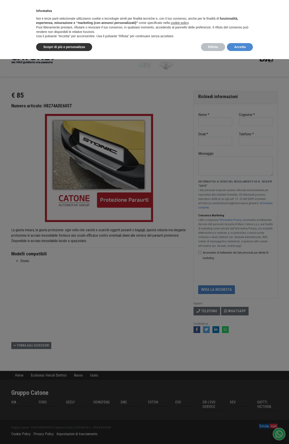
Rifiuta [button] (213, 47)
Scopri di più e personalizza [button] (64, 47)
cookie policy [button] (180, 23)
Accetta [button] (240, 47)
